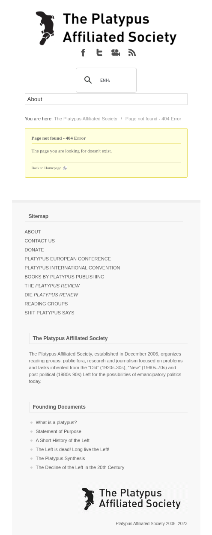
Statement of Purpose (58, 431)
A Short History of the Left (63, 440)
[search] (105, 80)
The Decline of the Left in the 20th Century (80, 467)
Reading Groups (46, 303)
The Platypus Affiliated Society (85, 118)
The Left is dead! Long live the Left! (73, 449)
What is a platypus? (56, 422)
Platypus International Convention (72, 267)
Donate (34, 249)
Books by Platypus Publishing (65, 276)
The (52, 285)
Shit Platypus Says (50, 312)
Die (51, 294)
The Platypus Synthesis (60, 458)
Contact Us (40, 240)
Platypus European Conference (68, 258)
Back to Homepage (46, 168)
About (33, 231)
